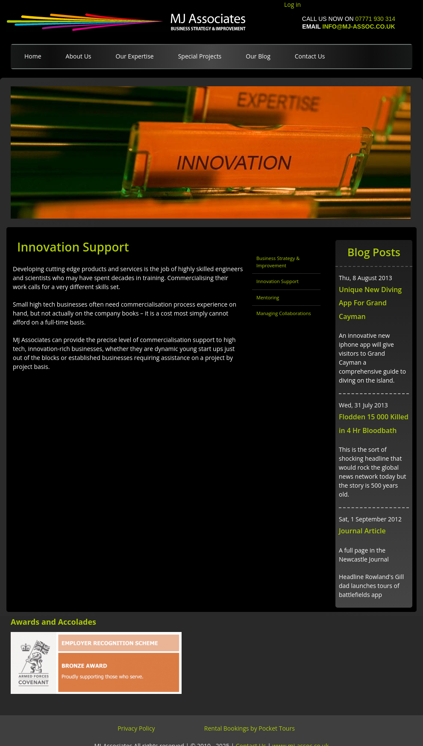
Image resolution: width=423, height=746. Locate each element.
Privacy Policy (136, 728)
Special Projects (200, 56)
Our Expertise (135, 56)
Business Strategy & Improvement (278, 262)
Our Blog (258, 56)
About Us (78, 56)
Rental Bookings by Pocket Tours (249, 728)
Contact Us (310, 56)
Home (32, 56)
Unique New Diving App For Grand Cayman (370, 303)
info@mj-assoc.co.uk (359, 26)
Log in (292, 4)
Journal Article (362, 530)
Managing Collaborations (283, 313)
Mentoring (267, 297)
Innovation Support (277, 281)
